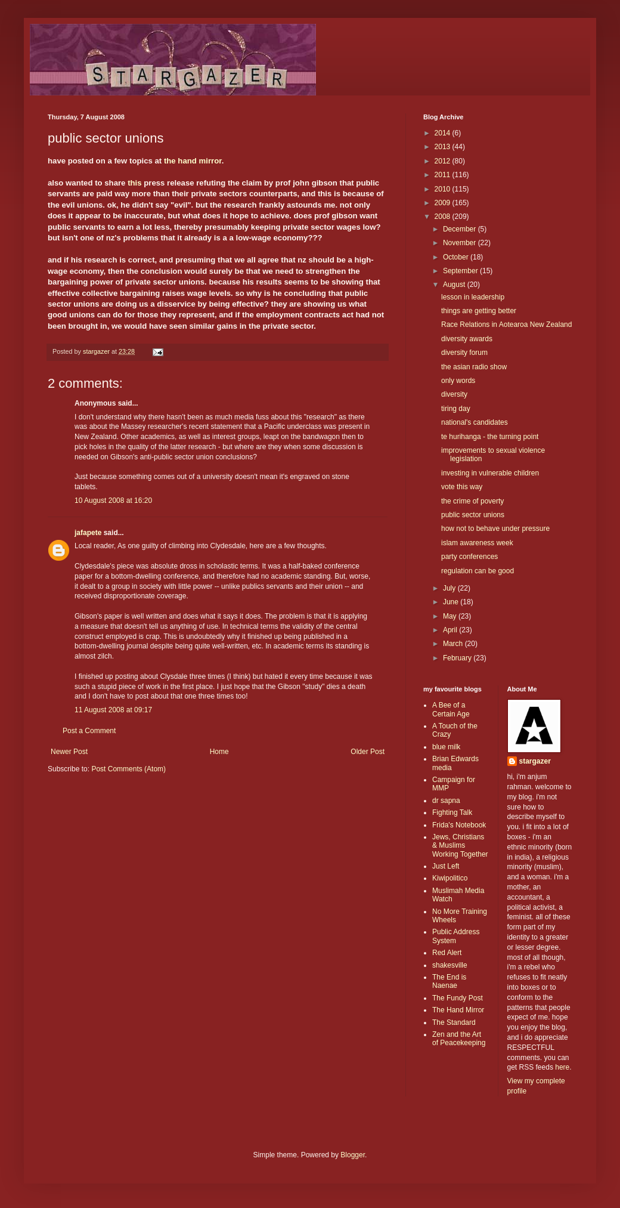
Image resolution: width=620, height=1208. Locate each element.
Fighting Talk (452, 812)
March (454, 643)
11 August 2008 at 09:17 (113, 710)
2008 (443, 216)
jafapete (88, 533)
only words (458, 380)
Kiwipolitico (449, 878)
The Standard (454, 1022)
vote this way (461, 487)
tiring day (455, 408)
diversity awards (466, 339)
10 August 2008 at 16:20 (113, 500)
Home (219, 751)
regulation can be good (477, 571)
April (451, 630)
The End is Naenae (449, 981)
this (134, 182)
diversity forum (464, 352)
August (455, 284)
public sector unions (472, 515)
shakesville (449, 965)
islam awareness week (477, 543)
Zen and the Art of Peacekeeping (458, 1038)
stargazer (535, 761)
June (451, 602)
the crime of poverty (472, 501)
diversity (454, 394)
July (450, 588)
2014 (443, 133)
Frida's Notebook (459, 825)
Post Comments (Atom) (128, 769)
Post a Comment (89, 731)
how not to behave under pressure (495, 528)
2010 (443, 189)
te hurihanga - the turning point (489, 436)
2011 (443, 175)
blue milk (446, 747)
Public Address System (455, 936)
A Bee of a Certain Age (451, 709)
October (456, 257)
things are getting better (478, 311)
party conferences (469, 556)
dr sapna (446, 800)
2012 (443, 161)
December (460, 229)
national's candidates (474, 422)
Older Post (368, 751)
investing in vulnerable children (490, 473)
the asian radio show (474, 367)
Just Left (445, 866)
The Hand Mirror (458, 1010)
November (460, 243)
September (461, 271)
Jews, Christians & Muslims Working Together (460, 845)
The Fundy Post (457, 998)
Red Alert (446, 953)
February (458, 658)
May (450, 616)
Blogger (352, 1155)
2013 (443, 147)
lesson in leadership (472, 297)
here (562, 1067)
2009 (443, 203)
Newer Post (69, 751)
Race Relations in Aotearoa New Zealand (506, 324)
